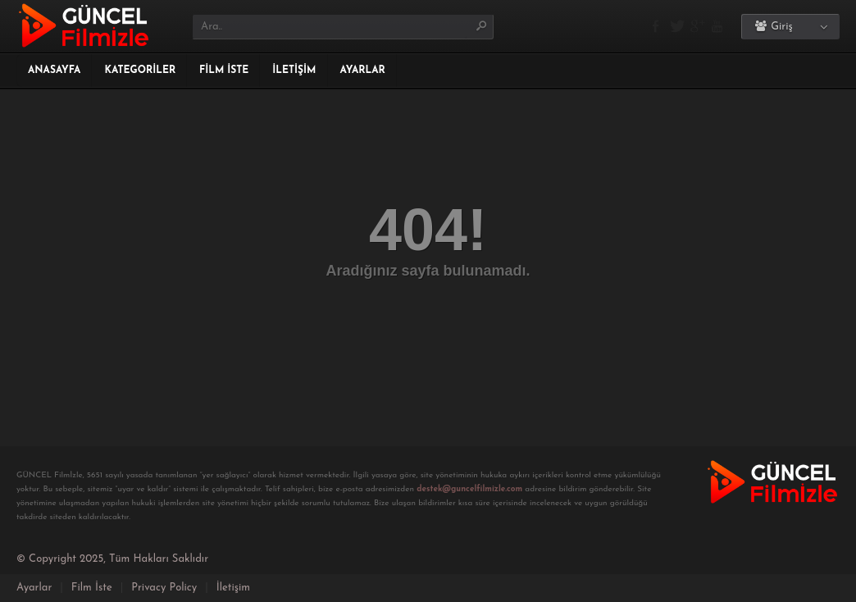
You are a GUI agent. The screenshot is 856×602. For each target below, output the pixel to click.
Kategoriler (139, 70)
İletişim (294, 70)
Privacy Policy (164, 587)
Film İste (223, 70)
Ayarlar (362, 70)
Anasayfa (54, 70)
